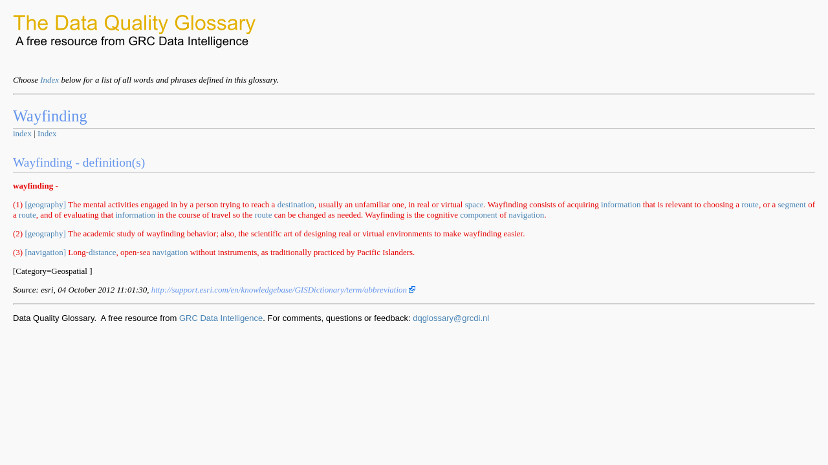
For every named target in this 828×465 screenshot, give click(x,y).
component (478, 215)
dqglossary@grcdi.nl (451, 318)
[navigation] (45, 252)
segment (792, 204)
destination (296, 204)
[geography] (45, 204)
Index (49, 80)
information (620, 204)
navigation (526, 215)
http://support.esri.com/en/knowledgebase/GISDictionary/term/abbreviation (283, 289)
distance (102, 252)
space (474, 204)
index (22, 133)
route (750, 204)
